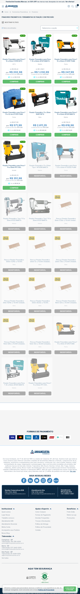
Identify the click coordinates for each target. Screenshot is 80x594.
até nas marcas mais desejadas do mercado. (40, 2)
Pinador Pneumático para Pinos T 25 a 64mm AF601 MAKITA (40, 60)
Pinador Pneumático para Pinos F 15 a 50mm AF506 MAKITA (66, 113)
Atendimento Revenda (9, 524)
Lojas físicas (6, 515)
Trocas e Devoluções (42, 521)
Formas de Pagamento (43, 515)
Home (6, 12)
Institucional (8, 509)
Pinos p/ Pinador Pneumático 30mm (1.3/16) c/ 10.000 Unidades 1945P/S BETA (14, 261)
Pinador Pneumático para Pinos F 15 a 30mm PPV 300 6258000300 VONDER (14, 167)
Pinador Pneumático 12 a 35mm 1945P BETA (40, 113)
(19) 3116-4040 (37, 492)
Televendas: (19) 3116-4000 (11, 541)
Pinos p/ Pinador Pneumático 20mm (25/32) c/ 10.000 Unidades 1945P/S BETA (40, 302)
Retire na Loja (71, 515)
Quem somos (6, 512)
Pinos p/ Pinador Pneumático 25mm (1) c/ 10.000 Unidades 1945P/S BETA (40, 261)
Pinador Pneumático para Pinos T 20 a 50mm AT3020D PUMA (66, 166)
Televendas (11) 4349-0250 (11, 554)
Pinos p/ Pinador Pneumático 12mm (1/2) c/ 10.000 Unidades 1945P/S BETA (40, 343)
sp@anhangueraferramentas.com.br (11, 555)
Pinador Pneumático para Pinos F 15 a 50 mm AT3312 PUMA (14, 113)
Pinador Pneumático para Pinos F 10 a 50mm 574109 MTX (14, 60)
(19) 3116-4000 (11, 492)
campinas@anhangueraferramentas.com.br (13, 543)
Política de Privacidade (43, 527)
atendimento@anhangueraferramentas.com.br (43, 493)
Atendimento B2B (7, 521)
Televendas (8, 536)
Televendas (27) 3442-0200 (11, 548)
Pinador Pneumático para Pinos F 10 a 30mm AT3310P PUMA (66, 60)
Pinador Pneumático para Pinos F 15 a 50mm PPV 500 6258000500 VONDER (40, 385)
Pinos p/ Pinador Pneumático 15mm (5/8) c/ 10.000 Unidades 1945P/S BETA (14, 343)
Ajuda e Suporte (43, 509)
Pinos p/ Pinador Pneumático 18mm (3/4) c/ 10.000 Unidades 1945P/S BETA (66, 302)
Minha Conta (6, 527)
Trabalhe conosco (8, 518)
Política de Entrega (41, 524)
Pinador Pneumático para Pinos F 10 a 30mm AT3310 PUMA (66, 343)
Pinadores (35, 12)
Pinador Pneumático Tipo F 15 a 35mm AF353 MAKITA (14, 219)
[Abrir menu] (3, 6)
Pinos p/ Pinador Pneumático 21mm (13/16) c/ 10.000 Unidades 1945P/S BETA (14, 302)
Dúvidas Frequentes (42, 518)
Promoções (71, 518)
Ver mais (73, 471)
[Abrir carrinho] (76, 6)
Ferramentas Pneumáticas (20, 12)
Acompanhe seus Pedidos (11, 530)
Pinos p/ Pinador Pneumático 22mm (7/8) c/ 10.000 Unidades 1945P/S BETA (66, 261)
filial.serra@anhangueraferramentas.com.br (13, 549)
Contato (38, 530)
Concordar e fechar (69, 589)
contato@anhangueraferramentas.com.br (15, 493)
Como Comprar (40, 512)
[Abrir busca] (72, 6)
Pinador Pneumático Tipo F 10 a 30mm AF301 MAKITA (40, 219)
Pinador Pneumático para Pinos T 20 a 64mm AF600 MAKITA (14, 384)
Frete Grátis (71, 512)
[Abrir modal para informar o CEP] (69, 6)
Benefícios (72, 509)
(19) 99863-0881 (67, 494)
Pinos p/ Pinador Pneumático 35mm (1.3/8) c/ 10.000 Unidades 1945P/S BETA (66, 220)
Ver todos (5, 558)
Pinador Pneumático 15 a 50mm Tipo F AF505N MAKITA (40, 166)
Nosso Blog (6, 533)
